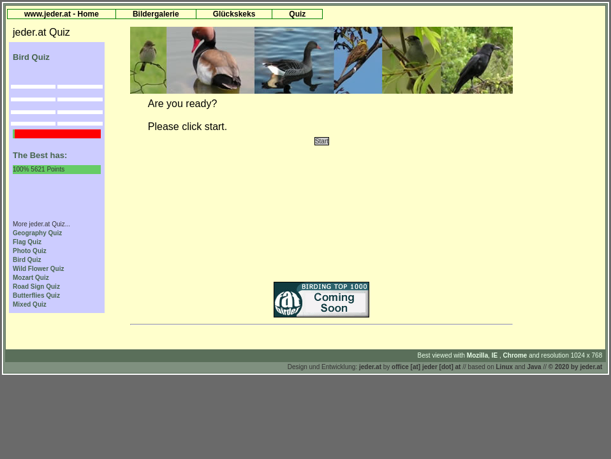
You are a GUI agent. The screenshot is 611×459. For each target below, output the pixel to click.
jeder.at (370, 366)
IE (495, 355)
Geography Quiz (37, 233)
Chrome (516, 355)
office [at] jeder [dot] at (426, 366)
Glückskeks (234, 14)
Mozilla (477, 355)
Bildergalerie (156, 14)
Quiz (297, 14)
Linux (504, 366)
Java (534, 366)
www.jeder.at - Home (61, 14)
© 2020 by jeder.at (575, 366)
